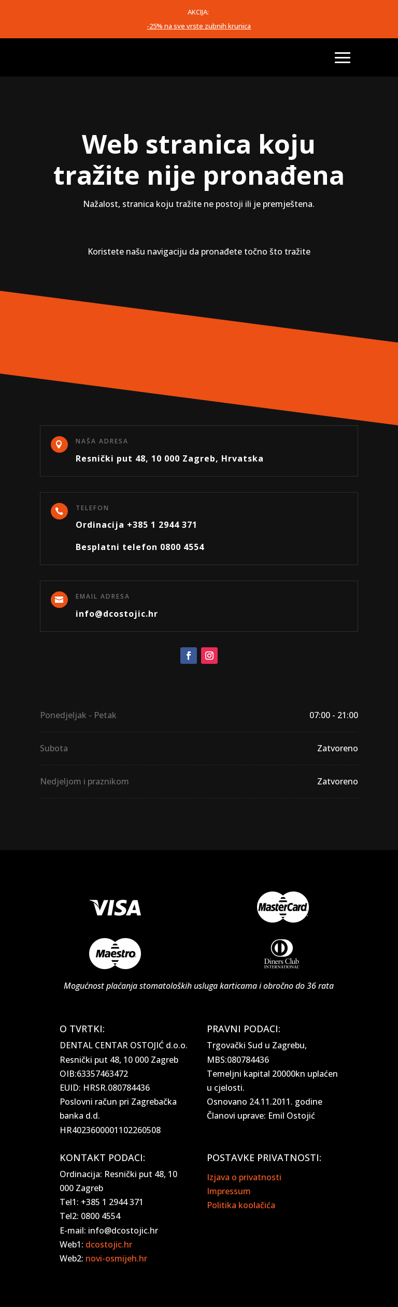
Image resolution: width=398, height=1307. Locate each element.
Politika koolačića (241, 1205)
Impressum (229, 1191)
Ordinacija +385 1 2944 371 (136, 524)
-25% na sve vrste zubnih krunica (199, 26)
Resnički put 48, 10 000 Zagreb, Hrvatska (170, 458)
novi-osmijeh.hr (116, 1258)
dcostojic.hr (109, 1244)
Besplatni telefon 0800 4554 (140, 547)
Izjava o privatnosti (244, 1177)
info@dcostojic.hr (117, 613)
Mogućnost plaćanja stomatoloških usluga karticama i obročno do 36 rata (199, 985)
